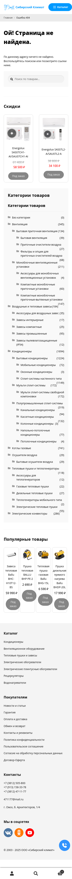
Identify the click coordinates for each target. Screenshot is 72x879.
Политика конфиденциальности (24, 739)
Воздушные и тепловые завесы (32, 306)
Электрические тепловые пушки (36, 507)
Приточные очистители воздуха (40, 244)
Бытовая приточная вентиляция (36, 231)
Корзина (56, 871)
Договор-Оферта (14, 760)
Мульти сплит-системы (30, 385)
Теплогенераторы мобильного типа (39, 500)
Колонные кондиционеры (36, 423)
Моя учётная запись (12, 873)
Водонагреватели (15, 682)
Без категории (21, 217)
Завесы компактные (29, 327)
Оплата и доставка (15, 719)
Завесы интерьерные (30, 320)
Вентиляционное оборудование (24, 648)
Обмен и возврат (14, 726)
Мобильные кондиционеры (38, 365)
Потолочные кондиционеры (38, 441)
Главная (8, 17)
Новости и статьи (15, 705)
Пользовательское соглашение (23, 746)
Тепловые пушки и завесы (20, 655)
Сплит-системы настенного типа (41, 378)
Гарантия (10, 712)
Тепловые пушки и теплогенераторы (35, 468)
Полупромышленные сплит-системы (39, 403)
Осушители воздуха (24, 455)
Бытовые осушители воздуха (34, 462)
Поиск (36, 873)
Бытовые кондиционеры (32, 358)
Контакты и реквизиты (18, 733)
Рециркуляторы (14, 676)
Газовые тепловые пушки (32, 486)
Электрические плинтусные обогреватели (30, 669)
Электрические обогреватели (22, 662)
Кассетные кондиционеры (37, 416)
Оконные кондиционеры (36, 372)
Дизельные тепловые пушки (34, 493)
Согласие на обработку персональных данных (33, 753)
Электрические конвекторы (29, 513)
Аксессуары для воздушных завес (37, 313)
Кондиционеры (22, 351)
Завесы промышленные (31, 333)
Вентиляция (19, 224)
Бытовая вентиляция (33, 238)
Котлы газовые (21, 448)
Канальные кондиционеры (37, 410)
